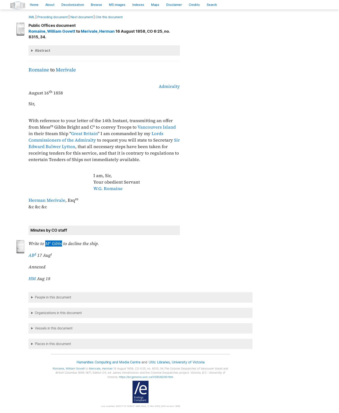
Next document (81, 17)
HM (32, 279)
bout (49, 4)
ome (34, 4)
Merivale (66, 69)
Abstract (42, 50)
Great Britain (84, 134)
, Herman (98, 31)
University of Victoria (188, 362)
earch (212, 4)
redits (194, 4)
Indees (138, 4)
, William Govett (52, 31)
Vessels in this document (54, 328)
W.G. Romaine (108, 189)
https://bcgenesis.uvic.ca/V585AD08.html (146, 377)
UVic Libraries (159, 362)
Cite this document (109, 17)
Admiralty (169, 86)
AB (32, 255)
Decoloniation (72, 4)
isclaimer (174, 4)
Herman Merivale (47, 200)
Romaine (39, 69)
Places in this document (53, 344)
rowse (96, 4)
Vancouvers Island (157, 127)
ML (32, 17)
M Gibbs (53, 243)
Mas (155, 4)
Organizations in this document (58, 313)
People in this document (53, 297)
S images (117, 4)
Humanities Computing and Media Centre (108, 362)
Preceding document (52, 17)
